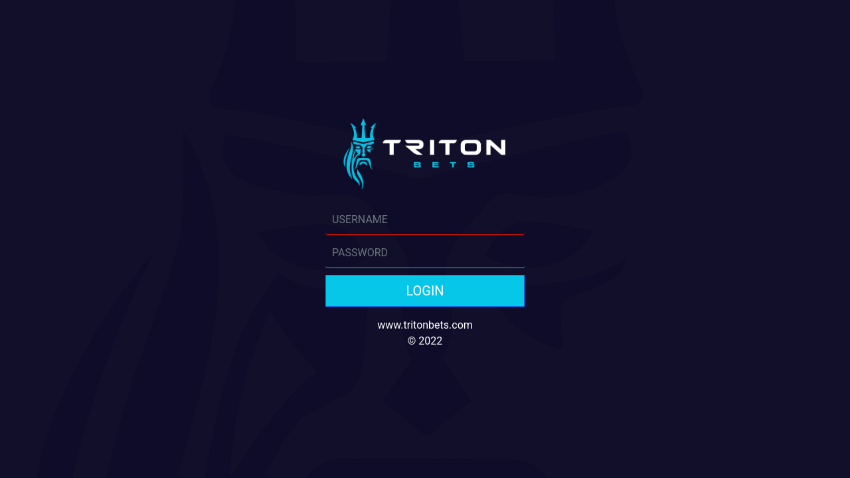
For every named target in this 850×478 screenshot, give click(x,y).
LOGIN (425, 291)
